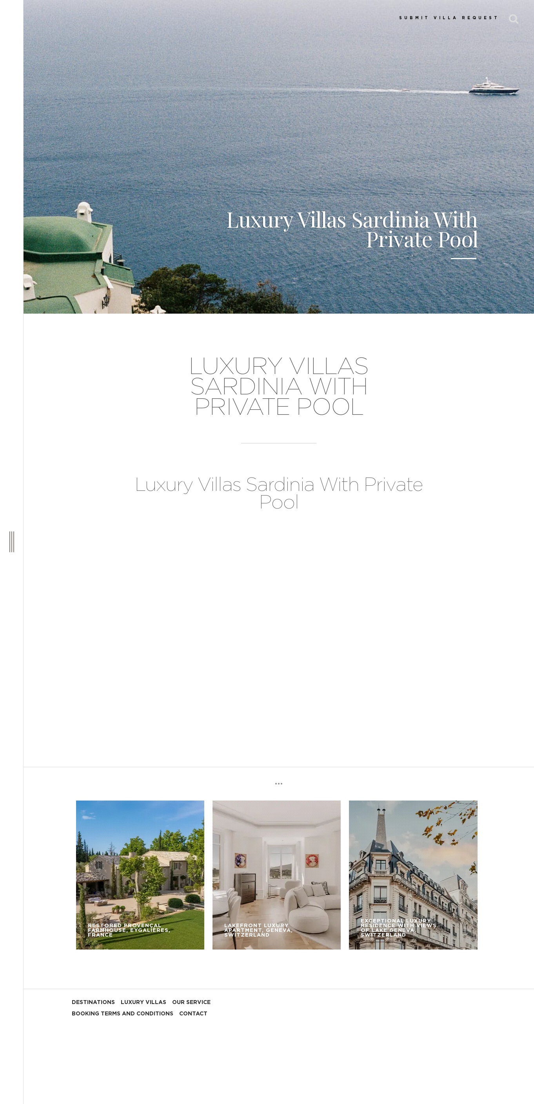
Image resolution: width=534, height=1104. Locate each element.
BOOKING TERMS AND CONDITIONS (122, 1014)
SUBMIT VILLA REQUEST (449, 18)
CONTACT (193, 1014)
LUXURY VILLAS (143, 1002)
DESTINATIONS (93, 1002)
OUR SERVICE (191, 1002)
